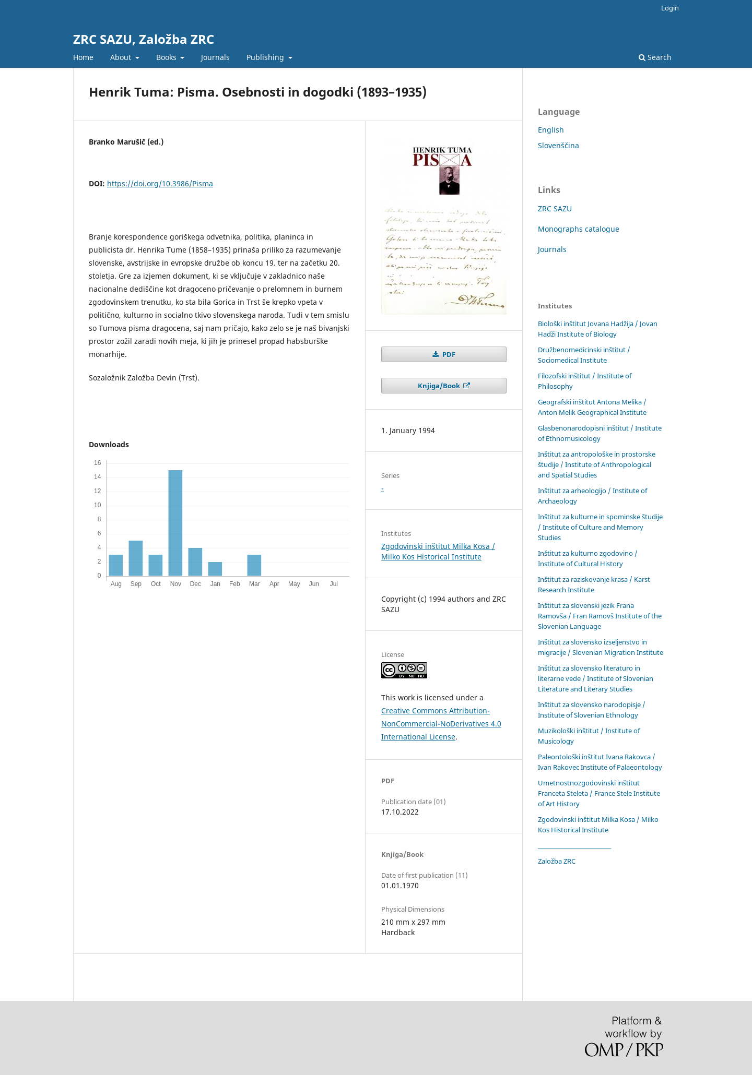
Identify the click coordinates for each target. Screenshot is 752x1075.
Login (670, 8)
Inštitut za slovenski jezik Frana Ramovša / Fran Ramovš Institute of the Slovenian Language (600, 616)
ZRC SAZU (555, 208)
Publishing (266, 57)
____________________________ (574, 845)
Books (167, 57)
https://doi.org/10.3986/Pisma (160, 183)
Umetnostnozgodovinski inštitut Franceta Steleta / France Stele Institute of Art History (599, 793)
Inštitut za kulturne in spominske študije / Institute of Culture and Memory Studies (600, 527)
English (551, 130)
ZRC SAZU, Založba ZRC (143, 38)
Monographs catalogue (578, 229)
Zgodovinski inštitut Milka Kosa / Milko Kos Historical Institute (438, 551)
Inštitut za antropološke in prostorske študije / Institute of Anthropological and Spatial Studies (596, 464)
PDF (448, 354)
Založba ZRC (556, 861)
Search (655, 57)
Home (83, 57)
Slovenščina (558, 145)
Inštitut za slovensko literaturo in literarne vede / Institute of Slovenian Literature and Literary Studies (595, 678)
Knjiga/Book (440, 385)
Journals (215, 57)
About (121, 57)
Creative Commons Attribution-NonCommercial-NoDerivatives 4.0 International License (441, 724)
